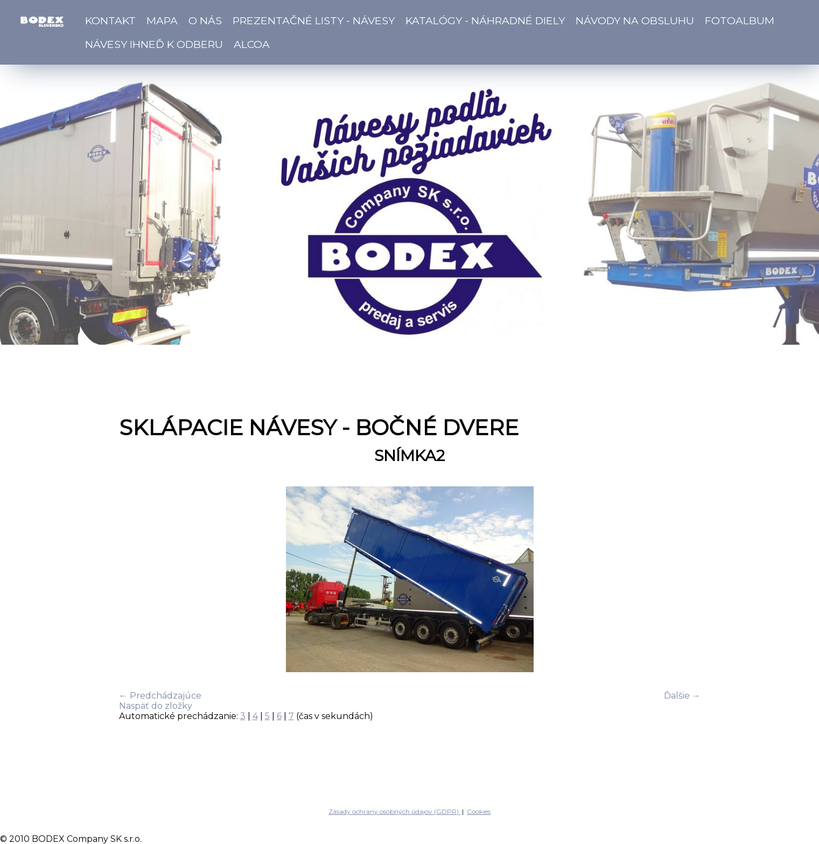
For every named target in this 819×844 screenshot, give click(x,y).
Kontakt (110, 20)
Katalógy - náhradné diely (485, 20)
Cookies (479, 811)
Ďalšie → (682, 695)
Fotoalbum (739, 20)
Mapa (162, 20)
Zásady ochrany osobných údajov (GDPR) (394, 811)
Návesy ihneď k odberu (154, 44)
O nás (205, 20)
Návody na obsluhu (635, 20)
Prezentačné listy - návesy (314, 20)
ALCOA (252, 44)
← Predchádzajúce (160, 695)
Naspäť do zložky (155, 706)
